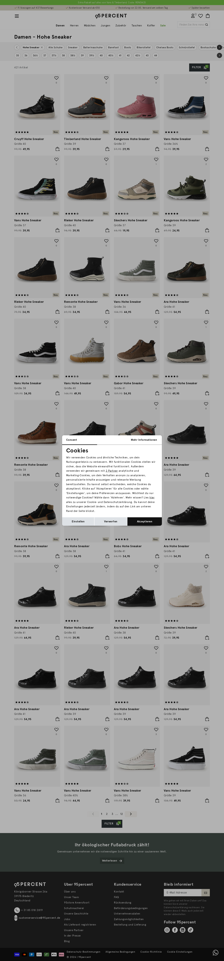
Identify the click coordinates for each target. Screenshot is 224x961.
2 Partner (112, 470)
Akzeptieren (144, 521)
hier (152, 497)
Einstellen (78, 521)
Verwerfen (110, 521)
